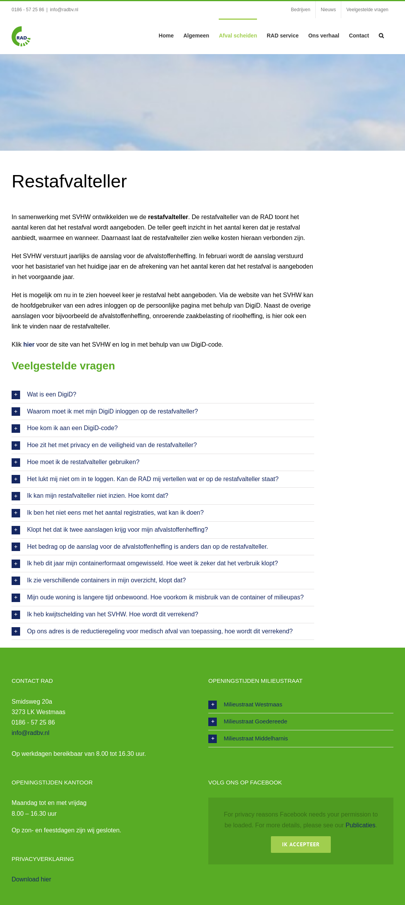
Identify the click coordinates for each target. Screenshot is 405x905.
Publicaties (360, 825)
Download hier (31, 879)
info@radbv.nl (64, 9)
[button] (381, 35)
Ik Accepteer (301, 844)
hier (28, 344)
